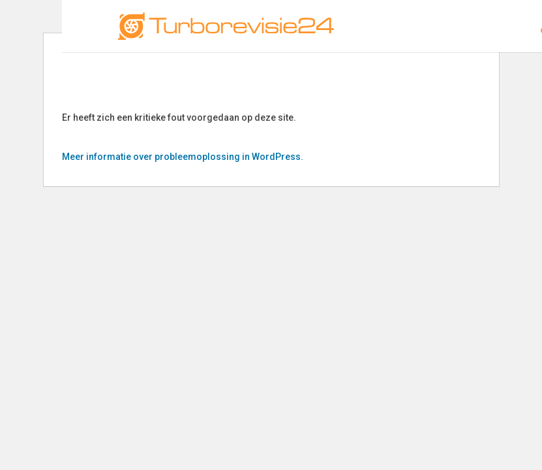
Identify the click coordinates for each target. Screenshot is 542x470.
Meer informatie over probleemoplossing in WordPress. (182, 156)
